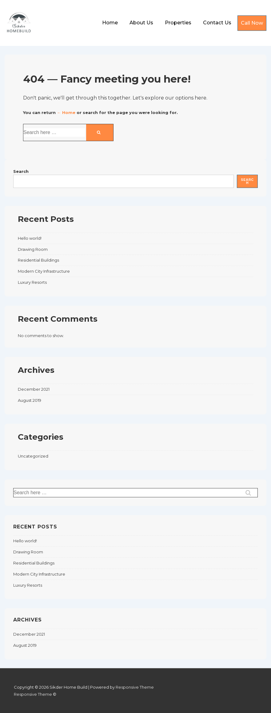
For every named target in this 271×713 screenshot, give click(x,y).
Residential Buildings (38, 260)
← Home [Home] (66, 112)
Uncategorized (33, 456)
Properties (178, 23)
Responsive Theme (135, 687)
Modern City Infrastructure (44, 271)
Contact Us (217, 23)
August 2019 (29, 400)
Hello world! (30, 238)
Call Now (252, 23)
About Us (141, 23)
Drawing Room (33, 249)
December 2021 (34, 389)
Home (110, 23)
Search (21, 171)
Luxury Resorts (32, 282)
